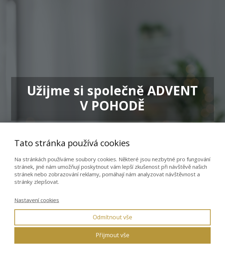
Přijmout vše (112, 235)
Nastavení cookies (36, 200)
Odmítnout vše (112, 217)
